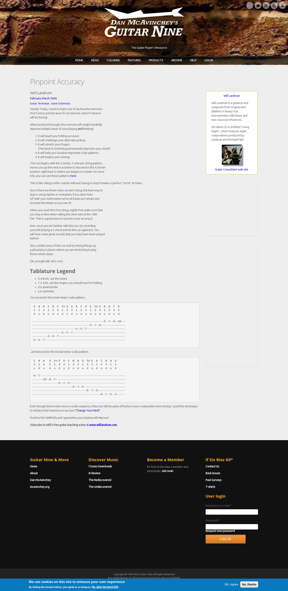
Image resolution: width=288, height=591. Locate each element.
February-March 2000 (43, 98)
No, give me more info (105, 588)
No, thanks (249, 586)
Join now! (167, 471)
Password (213, 520)
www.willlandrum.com (103, 425)
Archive (176, 60)
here (73, 176)
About (34, 473)
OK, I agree (231, 586)
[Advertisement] (232, 208)
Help (193, 60)
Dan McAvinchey (40, 480)
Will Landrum (232, 95)
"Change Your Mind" (87, 410)
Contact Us (212, 466)
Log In (209, 60)
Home (79, 60)
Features (134, 60)
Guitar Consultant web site (231, 169)
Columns (113, 60)
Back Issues (213, 473)
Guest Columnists (60, 103)
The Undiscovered (100, 486)
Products (156, 60)
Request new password (220, 531)
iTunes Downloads (100, 466)
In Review (94, 473)
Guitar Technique (39, 103)
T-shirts (210, 486)
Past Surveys (214, 480)
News (95, 60)
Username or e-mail (219, 505)
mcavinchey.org (39, 486)
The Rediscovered (100, 480)
